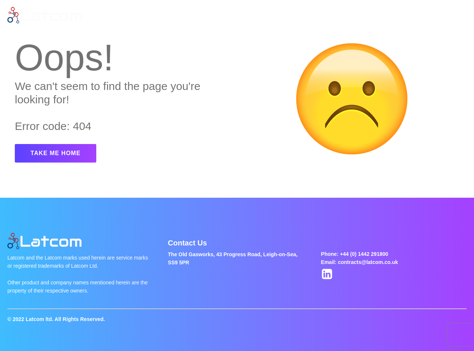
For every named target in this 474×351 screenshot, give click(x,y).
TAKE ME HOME (55, 153)
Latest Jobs (202, 15)
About (164, 15)
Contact (305, 15)
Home (133, 15)
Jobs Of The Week (256, 15)
